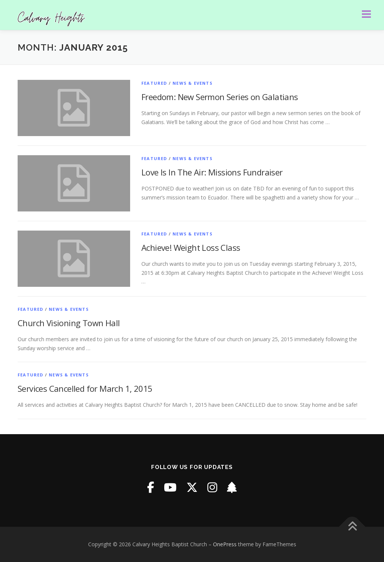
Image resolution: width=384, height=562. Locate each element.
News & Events (192, 83)
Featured (154, 83)
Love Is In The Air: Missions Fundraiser (212, 172)
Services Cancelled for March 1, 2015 (85, 388)
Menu (366, 14)
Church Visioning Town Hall (69, 322)
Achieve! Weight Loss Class (190, 247)
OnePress (225, 544)
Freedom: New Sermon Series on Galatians (219, 96)
